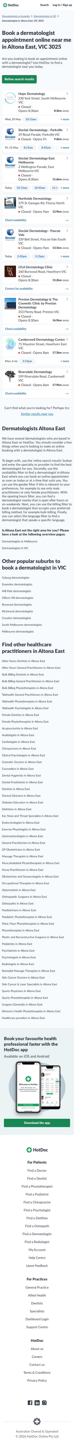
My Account (37, 1249)
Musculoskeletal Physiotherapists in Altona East (30, 863)
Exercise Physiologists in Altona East (24, 829)
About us (37, 1349)
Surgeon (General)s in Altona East (22, 1004)
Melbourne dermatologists (18, 631)
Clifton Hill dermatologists (17, 598)
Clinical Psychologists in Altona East (23, 755)
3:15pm (39, 256)
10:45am (39, 188)
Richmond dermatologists (17, 611)
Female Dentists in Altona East (20, 715)
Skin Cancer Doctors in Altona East (23, 977)
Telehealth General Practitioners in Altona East (30, 694)
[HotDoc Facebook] (30, 1402)
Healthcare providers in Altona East (23, 1018)
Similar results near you (37, 414)
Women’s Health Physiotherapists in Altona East (31, 1011)
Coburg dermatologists (15, 577)
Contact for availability (37, 288)
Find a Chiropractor (37, 1202)
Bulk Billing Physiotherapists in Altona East (27, 688)
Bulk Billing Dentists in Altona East (23, 674)
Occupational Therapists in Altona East (25, 883)
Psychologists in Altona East (19, 957)
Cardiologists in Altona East (18, 742)
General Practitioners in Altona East (23, 843)
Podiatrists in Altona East (17, 944)
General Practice (37, 1287)
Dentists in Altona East (16, 789)
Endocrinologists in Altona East (20, 822)
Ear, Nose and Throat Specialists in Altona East (30, 816)
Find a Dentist (37, 1178)
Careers (37, 1356)
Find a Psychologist (37, 1210)
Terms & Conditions (37, 1372)
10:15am (30, 119)
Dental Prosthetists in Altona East (22, 782)
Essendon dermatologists (17, 584)
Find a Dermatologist (37, 1234)
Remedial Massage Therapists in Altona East (28, 971)
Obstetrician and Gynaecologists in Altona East (30, 876)
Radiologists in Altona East (18, 964)
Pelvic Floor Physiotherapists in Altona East (28, 923)
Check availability (37, 220)
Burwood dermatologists (17, 604)
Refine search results (19, 79)
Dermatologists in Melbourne (19, 541)
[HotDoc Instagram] (44, 1402)
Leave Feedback (37, 1265)
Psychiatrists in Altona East (18, 950)
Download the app (37, 1123)
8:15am (28, 147)
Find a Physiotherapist (37, 1186)
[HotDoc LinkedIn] (37, 1402)
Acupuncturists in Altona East (20, 728)
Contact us (37, 1364)
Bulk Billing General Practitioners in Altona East (30, 681)
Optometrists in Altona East (19, 890)
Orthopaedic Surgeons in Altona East (24, 897)
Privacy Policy (37, 1380)
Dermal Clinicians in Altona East (21, 796)
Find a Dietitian (37, 1218)
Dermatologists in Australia (16, 16)
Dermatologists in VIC (45, 16)
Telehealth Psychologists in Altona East (25, 708)
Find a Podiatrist (37, 1194)
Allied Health (37, 1295)
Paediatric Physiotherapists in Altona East (27, 917)
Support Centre (37, 1327)
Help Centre (37, 1257)
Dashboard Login (37, 1319)
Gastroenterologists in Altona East (22, 836)
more (65, 119)
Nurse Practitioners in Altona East (22, 870)
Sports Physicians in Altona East (21, 991)
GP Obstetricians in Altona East (21, 849)
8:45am (46, 147)
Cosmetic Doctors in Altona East (22, 762)
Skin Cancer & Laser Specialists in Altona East (29, 984)
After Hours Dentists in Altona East (23, 661)
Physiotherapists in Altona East (20, 930)
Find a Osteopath (37, 1226)
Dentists (37, 1303)
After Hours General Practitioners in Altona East (31, 668)
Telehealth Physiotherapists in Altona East (27, 701)
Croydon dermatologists (16, 618)
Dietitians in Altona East (16, 809)
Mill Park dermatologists (16, 591)
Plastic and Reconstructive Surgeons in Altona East (33, 937)
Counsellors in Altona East (18, 769)
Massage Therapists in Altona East (22, 856)
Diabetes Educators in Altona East (22, 802)
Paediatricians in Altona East (19, 910)
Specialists (37, 1311)
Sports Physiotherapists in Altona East (25, 998)
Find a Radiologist (37, 1242)
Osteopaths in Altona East (18, 903)
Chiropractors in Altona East (19, 748)
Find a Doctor (37, 1170)
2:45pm (22, 256)
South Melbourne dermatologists (22, 625)
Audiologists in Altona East (18, 735)
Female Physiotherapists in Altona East (25, 721)
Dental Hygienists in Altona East (21, 775)
